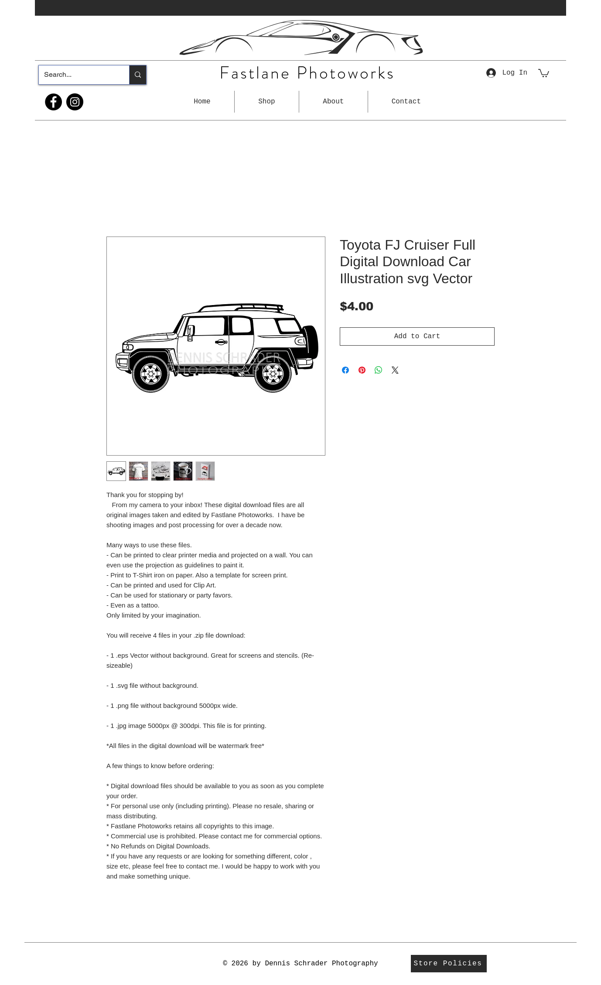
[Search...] (77, 74)
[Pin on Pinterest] (362, 370)
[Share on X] (395, 370)
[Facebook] (53, 101)
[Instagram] (74, 101)
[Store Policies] (449, 963)
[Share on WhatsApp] (378, 370)
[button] (267, 102)
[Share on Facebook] (345, 370)
